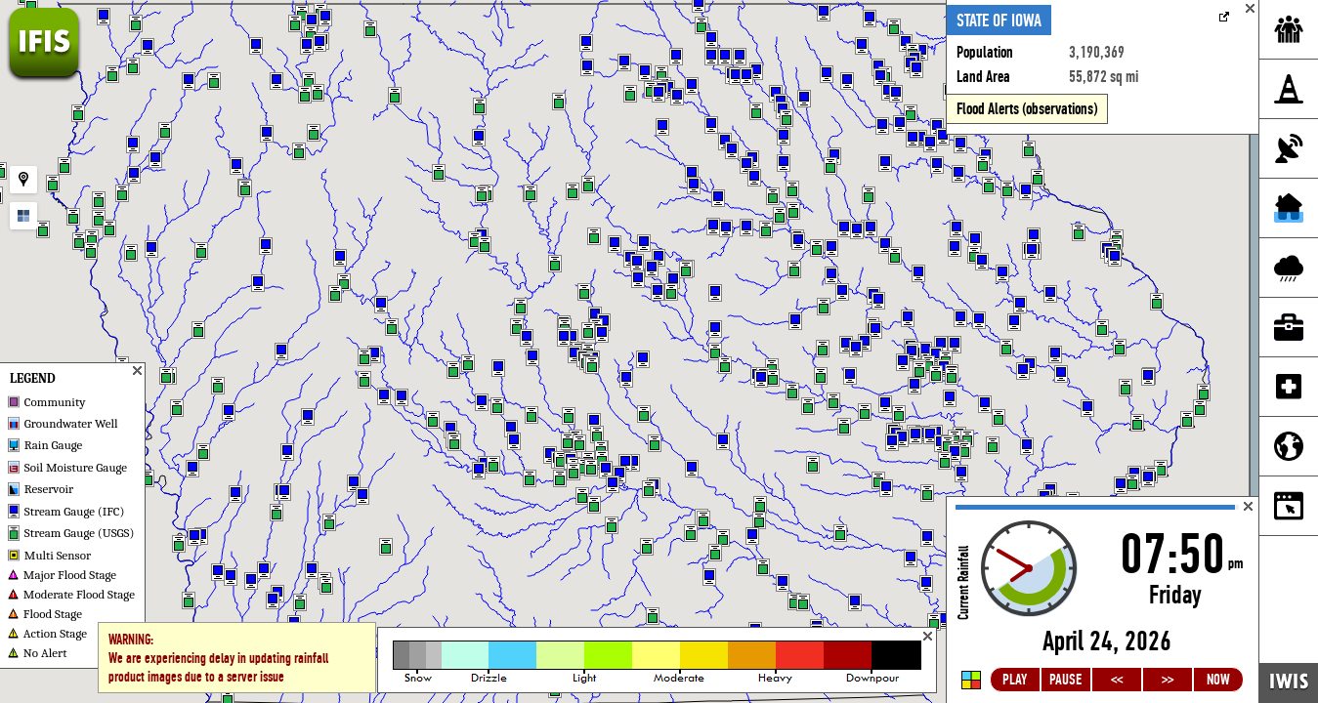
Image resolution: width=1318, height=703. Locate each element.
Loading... (1103, 600)
